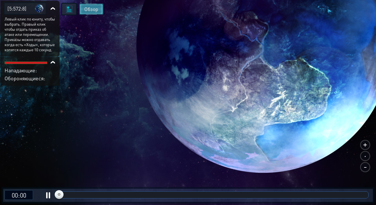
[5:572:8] (16, 8)
